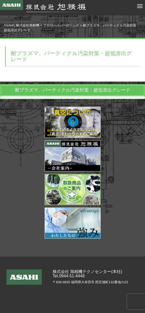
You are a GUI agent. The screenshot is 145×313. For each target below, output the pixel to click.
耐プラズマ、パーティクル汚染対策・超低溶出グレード (72, 90)
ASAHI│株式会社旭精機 (21, 25)
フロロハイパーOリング (61, 25)
